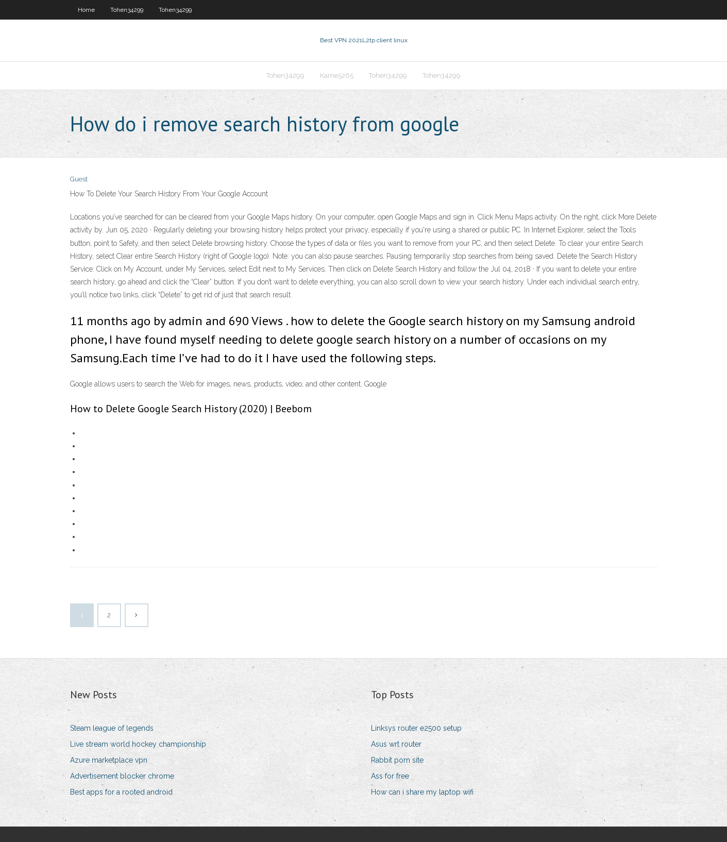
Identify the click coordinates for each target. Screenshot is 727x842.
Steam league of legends (112, 728)
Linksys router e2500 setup (416, 728)
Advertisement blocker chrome (122, 776)
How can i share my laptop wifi (422, 792)
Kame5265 (336, 75)
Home (86, 9)
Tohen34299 (126, 9)
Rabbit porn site (397, 760)
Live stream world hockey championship (138, 744)
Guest (79, 179)
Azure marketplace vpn (108, 760)
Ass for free (390, 776)
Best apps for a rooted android (121, 792)
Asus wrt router (396, 744)
